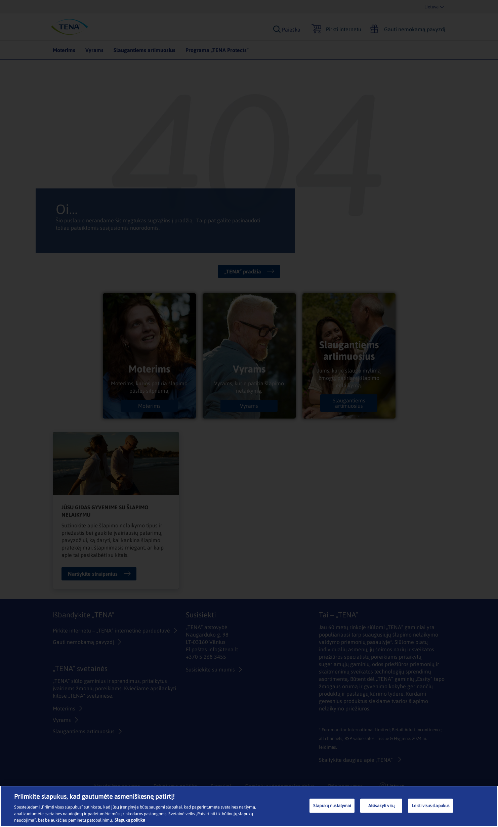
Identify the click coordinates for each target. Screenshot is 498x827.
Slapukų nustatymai (332, 805)
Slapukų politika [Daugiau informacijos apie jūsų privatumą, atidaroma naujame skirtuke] (130, 820)
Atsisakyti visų (381, 805)
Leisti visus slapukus (430, 805)
